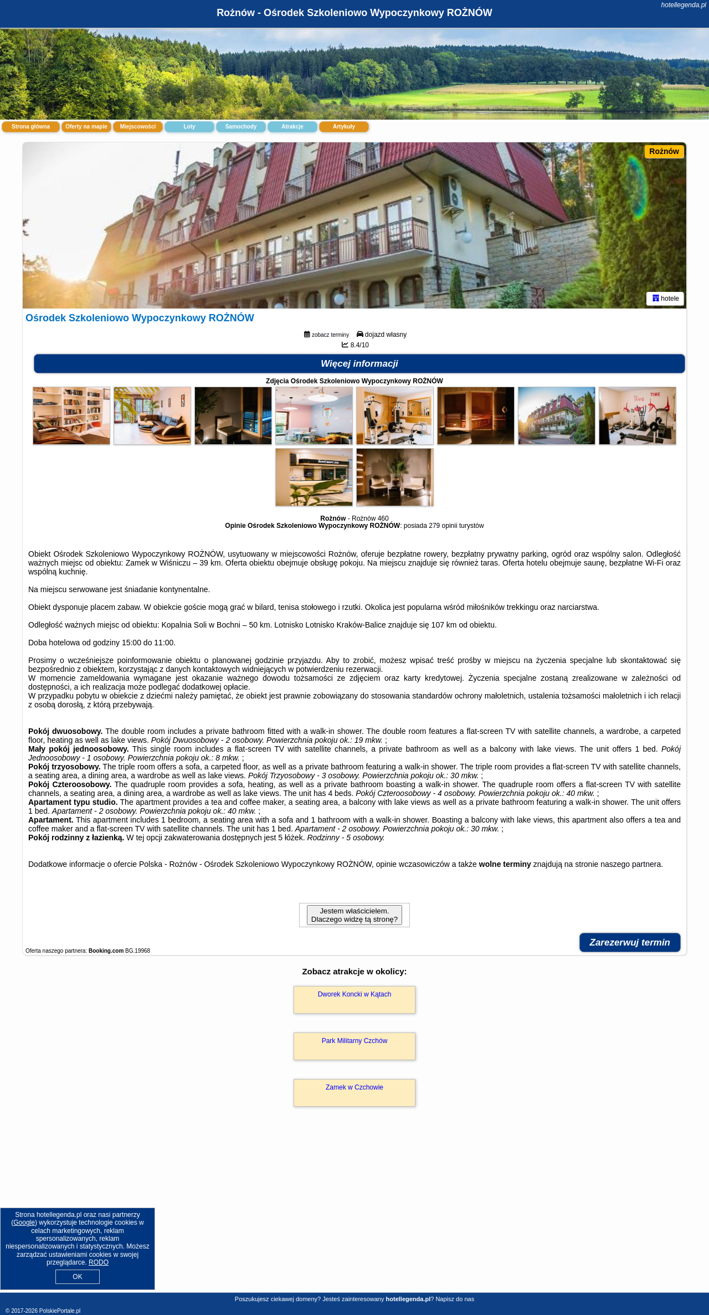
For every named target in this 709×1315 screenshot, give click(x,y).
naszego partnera (630, 864)
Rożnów (664, 151)
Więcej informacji (359, 363)
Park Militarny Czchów (355, 1041)
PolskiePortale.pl (59, 1311)
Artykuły (344, 127)
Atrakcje (292, 127)
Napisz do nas (454, 1299)
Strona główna (31, 127)
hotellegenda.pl (683, 5)
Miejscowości (138, 127)
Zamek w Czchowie (354, 1087)
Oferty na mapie (86, 127)
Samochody (241, 127)
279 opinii (443, 526)
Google (24, 1222)
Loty (189, 127)
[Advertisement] (354, 1211)
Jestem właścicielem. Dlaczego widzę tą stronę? (354, 915)
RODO (99, 1262)
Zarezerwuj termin (630, 942)
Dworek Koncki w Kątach (355, 994)
